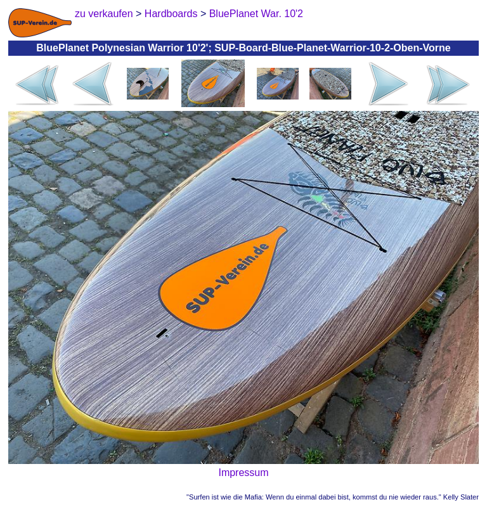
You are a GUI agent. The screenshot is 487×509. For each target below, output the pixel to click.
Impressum (243, 472)
